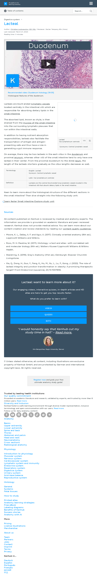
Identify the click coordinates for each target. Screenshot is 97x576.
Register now (40, 380)
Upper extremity (13, 426)
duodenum (77, 154)
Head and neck (11, 438)
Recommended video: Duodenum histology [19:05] (31, 93)
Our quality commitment (17, 396)
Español (8, 563)
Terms (7, 549)
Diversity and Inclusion (16, 403)
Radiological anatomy (15, 445)
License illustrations (15, 526)
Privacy (8, 552)
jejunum (18, 158)
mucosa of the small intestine (39, 123)
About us (9, 533)
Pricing (7, 524)
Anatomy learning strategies (19, 503)
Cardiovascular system (16, 461)
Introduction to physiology (18, 454)
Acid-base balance (13, 475)
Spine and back (12, 430)
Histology (9, 482)
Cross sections (12, 442)
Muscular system (13, 456)
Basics (7, 423)
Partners (8, 540)
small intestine (12, 114)
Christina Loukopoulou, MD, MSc (23, 29)
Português (9, 565)
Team (7, 537)
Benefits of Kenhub (14, 510)
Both (48, 321)
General (8, 487)
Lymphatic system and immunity (21, 463)
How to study (11, 496)
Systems (8, 489)
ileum (78, 161)
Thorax (7, 433)
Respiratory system (14, 468)
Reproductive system (15, 478)
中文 (6, 573)
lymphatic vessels (40, 104)
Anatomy (9, 419)
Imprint (8, 547)
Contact (8, 544)
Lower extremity (13, 428)
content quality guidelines (77, 229)
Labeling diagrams (13, 507)
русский (7, 570)
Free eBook (10, 505)
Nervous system (12, 459)
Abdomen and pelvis (15, 435)
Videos (48, 308)
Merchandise (10, 528)
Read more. (63, 332)
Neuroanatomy (12, 440)
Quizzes (48, 315)
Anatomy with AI (13, 515)
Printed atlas (11, 500)
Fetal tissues (11, 491)
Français (8, 568)
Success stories (12, 512)
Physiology (10, 449)
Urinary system (12, 473)
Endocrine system (13, 466)
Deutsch (8, 560)
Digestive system (12, 19)
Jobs (6, 542)
